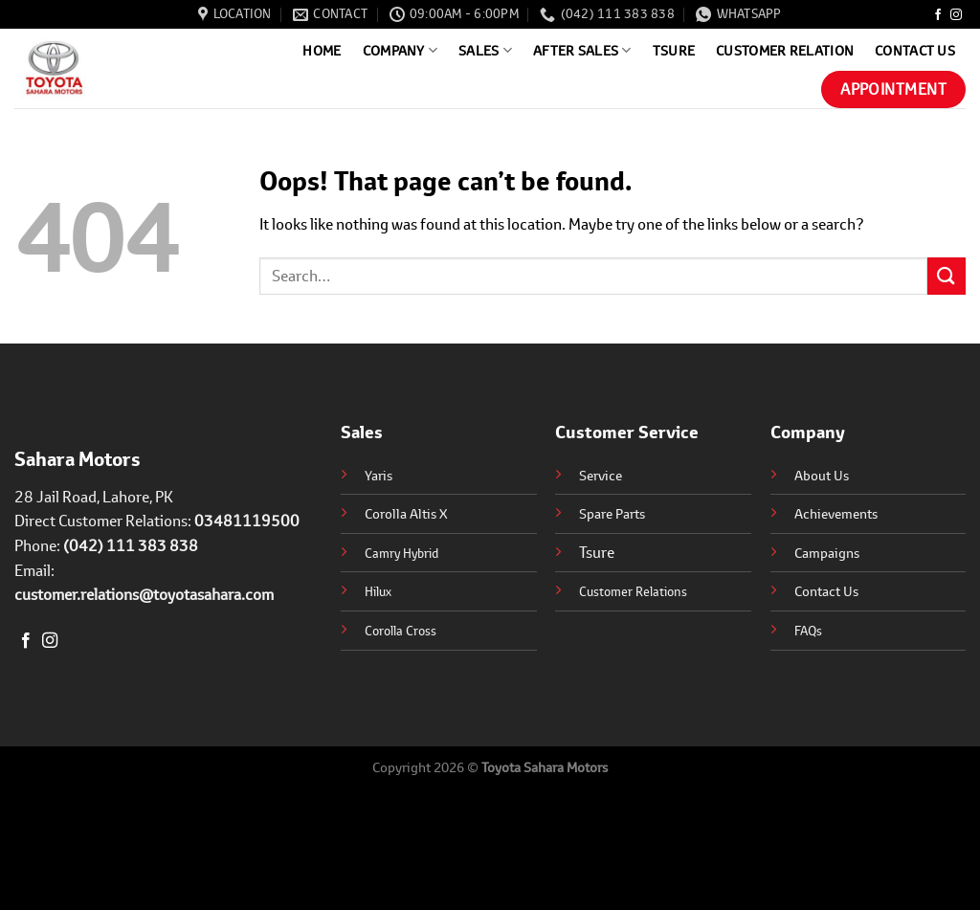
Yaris (378, 475)
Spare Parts (612, 513)
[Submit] (946, 276)
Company (400, 50)
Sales (485, 50)
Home (321, 50)
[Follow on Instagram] (956, 15)
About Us (821, 475)
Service (600, 475)
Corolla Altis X (406, 513)
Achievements (836, 513)
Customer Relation (785, 50)
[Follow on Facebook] (938, 15)
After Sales (582, 50)
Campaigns (826, 553)
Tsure (674, 50)
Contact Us (915, 50)
